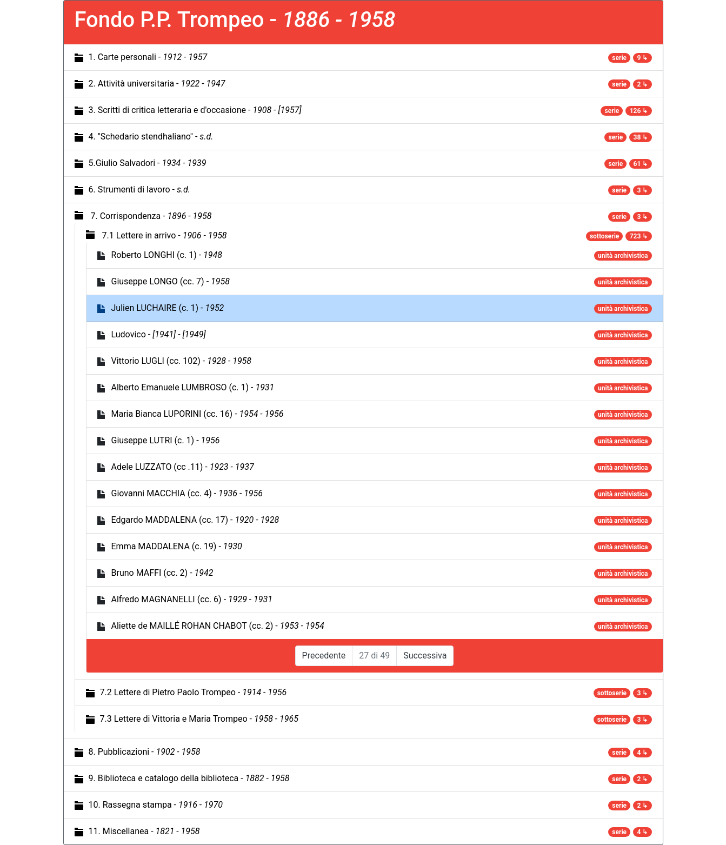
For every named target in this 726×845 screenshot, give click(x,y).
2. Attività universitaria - (157, 83)
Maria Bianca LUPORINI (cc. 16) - (197, 414)
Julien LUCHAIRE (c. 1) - (167, 308)
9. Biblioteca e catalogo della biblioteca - (189, 778)
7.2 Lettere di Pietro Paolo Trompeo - (193, 692)
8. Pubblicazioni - (145, 752)
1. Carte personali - (148, 57)
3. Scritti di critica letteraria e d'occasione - (195, 110)
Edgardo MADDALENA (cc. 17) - (195, 520)
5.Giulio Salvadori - (148, 163)
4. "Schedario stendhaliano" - (151, 136)
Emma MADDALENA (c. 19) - (176, 546)
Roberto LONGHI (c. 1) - (166, 255)
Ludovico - (158, 334)
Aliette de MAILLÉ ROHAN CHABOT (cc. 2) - (217, 626)
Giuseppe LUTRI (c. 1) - (165, 440)
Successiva (425, 655)
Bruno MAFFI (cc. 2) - (162, 573)
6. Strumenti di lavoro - (139, 189)
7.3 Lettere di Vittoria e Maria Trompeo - (199, 719)
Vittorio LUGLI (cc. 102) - (181, 361)
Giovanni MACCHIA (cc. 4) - (187, 493)
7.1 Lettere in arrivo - (164, 235)
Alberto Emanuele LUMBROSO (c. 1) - (193, 387)
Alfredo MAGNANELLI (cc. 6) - (191, 599)
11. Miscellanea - (144, 831)
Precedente (324, 655)
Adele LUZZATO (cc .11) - (182, 467)
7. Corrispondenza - (150, 216)
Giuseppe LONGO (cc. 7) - (170, 281)
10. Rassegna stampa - (156, 805)
